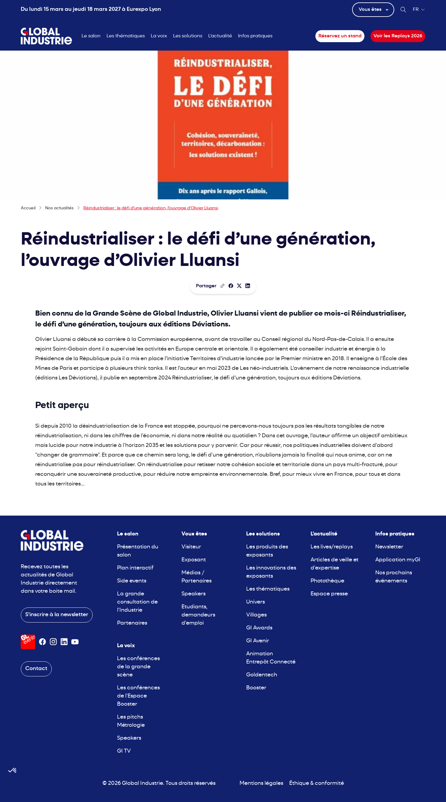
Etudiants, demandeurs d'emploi (198, 615)
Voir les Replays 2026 (397, 36)
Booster (256, 688)
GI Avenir (257, 641)
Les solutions (187, 36)
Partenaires (132, 623)
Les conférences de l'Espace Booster (138, 696)
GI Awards (259, 628)
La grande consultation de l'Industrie (137, 602)
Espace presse (329, 594)
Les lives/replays (332, 547)
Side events (131, 581)
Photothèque (327, 581)
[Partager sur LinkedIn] (247, 285)
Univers (255, 602)
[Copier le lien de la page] (222, 285)
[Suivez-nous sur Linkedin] (64, 641)
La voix (159, 36)
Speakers (129, 738)
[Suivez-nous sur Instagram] (53, 641)
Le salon (91, 36)
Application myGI (397, 560)
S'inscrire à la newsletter (56, 615)
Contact (36, 669)
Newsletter (389, 547)
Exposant (193, 560)
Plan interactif (135, 568)
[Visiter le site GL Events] (28, 642)
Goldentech (261, 675)
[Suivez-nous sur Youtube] (75, 641)
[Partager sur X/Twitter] (239, 285)
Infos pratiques (255, 36)
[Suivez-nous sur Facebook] (42, 641)
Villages (256, 615)
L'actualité (220, 36)
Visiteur (191, 547)
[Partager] (230, 285)
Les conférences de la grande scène (138, 667)
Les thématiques (126, 36)
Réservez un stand (339, 36)
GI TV (124, 751)
